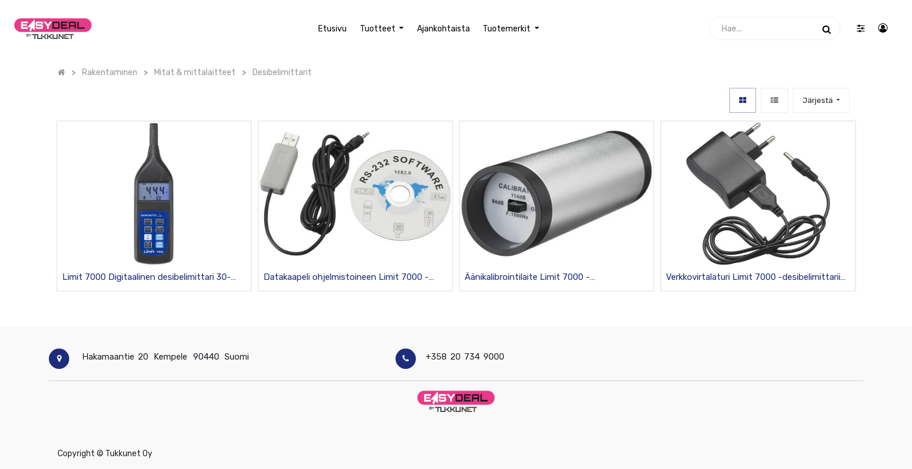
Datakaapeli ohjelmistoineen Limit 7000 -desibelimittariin (346, 278)
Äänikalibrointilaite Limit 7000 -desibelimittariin (527, 278)
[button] (821, 100)
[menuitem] (332, 28)
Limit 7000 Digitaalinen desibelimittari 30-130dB (146, 278)
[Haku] (826, 28)
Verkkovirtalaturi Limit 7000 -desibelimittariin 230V (756, 278)
